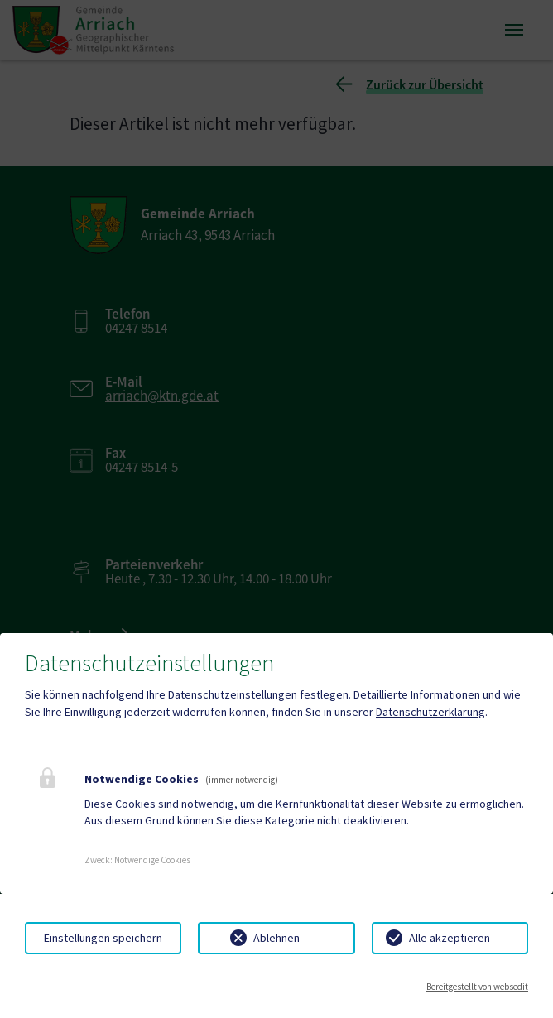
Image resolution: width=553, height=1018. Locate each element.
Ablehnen (276, 937)
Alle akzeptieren (449, 937)
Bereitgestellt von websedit (477, 986)
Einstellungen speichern (103, 937)
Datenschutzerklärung (430, 711)
